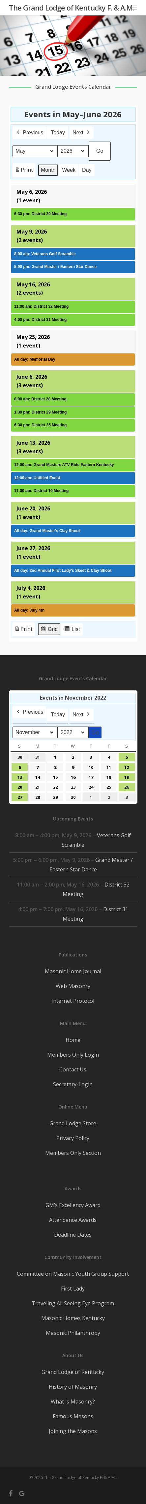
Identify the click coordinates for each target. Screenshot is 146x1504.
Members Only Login (73, 1054)
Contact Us (72, 1069)
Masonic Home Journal (73, 971)
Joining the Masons (73, 1431)
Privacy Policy (72, 1138)
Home (73, 1040)
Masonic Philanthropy (73, 1332)
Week (68, 169)
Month (48, 169)
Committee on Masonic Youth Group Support (73, 1273)
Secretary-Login (73, 1084)
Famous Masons (73, 1416)
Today (58, 132)
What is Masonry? (73, 1401)
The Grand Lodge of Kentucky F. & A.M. (71, 7)
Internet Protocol (72, 1000)
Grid (49, 630)
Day (86, 169)
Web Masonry (73, 986)
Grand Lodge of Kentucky (73, 1372)
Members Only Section (73, 1152)
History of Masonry (73, 1386)
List (72, 630)
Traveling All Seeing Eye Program (73, 1303)
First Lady (73, 1288)
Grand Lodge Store (72, 1123)
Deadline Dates (73, 1234)
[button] (133, 7)
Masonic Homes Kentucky (73, 1318)
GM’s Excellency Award (73, 1205)
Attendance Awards (73, 1219)
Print (24, 171)
